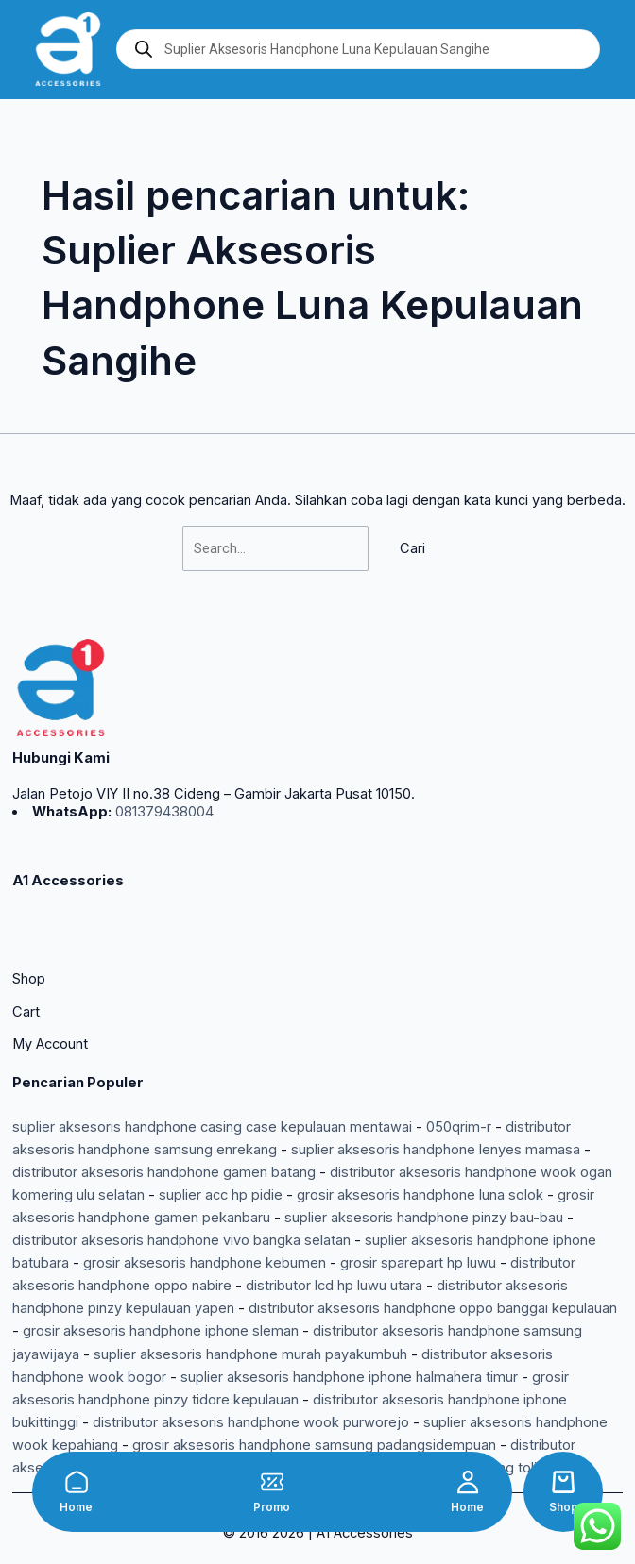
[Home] (76, 1482)
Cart (26, 1011)
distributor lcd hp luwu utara (334, 1285)
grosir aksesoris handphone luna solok (420, 1194)
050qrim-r (458, 1126)
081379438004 (163, 811)
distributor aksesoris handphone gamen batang (164, 1172)
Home (76, 1507)
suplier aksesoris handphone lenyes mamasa (435, 1149)
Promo (271, 1507)
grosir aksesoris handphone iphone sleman (161, 1330)
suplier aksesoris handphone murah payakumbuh (250, 1354)
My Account (50, 1043)
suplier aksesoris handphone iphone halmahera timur (349, 1377)
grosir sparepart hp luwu (418, 1262)
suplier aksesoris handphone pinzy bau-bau (423, 1217)
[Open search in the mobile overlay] (358, 49)
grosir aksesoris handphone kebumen (204, 1262)
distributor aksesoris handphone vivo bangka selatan (181, 1240)
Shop (563, 1507)
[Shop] (563, 1482)
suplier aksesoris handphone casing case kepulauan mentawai (212, 1126)
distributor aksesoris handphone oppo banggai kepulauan (433, 1308)
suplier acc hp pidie (221, 1194)
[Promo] (272, 1482)
